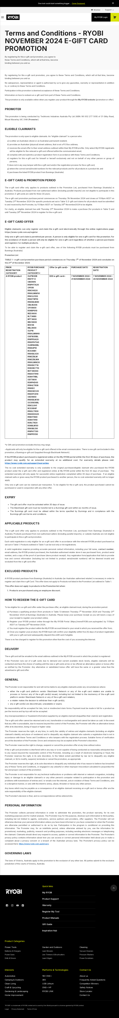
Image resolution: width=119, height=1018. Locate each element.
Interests (9, 970)
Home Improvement (14, 995)
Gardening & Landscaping (16, 991)
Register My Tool (50, 911)
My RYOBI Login (101, 17)
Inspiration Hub (49, 930)
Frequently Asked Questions (92, 980)
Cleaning (83, 947)
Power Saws (10, 955)
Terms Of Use (32, 1009)
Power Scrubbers (86, 958)
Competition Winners (89, 983)
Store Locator (86, 991)
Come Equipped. (78, 3)
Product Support (50, 899)
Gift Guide (47, 924)
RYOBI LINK (47, 991)
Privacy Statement (18, 1009)
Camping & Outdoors (14, 980)
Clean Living (10, 983)
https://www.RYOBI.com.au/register (86, 621)
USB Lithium (48, 983)
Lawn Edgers (47, 958)
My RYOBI (47, 892)
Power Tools (10, 947)
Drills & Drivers (10, 958)
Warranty (47, 905)
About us (84, 976)
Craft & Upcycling (13, 987)
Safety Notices (86, 987)
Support (108, 10)
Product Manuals (50, 918)
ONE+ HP (46, 987)
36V (44, 980)
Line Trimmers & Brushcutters (53, 955)
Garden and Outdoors (52, 947)
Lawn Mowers (47, 951)
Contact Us (85, 970)
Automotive (10, 976)
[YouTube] (17, 905)
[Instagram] (12, 905)
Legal (7, 1009)
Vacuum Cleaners (86, 951)
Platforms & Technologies (55, 970)
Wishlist (97, 10)
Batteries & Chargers (13, 951)
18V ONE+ (47, 976)
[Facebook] (7, 905)
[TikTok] (23, 905)
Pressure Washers (87, 955)
